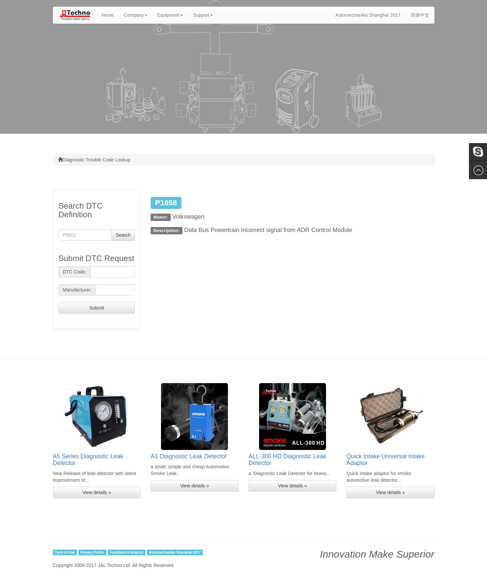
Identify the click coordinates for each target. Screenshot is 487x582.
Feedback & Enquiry (127, 552)
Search (123, 235)
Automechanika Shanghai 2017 (368, 15)
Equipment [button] (170, 15)
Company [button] (135, 15)
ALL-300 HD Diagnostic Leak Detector (287, 459)
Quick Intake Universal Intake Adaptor (385, 459)
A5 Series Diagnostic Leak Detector (88, 459)
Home (110, 14)
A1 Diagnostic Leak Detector (189, 456)
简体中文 (420, 15)
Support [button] (203, 15)
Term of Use (65, 552)
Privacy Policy (92, 552)
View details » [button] (96, 492)
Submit (96, 308)
